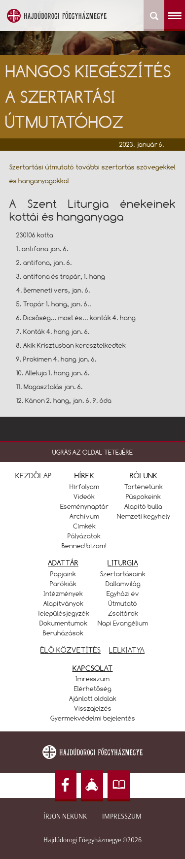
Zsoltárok (123, 613)
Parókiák (63, 584)
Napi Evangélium (123, 623)
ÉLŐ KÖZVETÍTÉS (70, 650)
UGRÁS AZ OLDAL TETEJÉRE (92, 452)
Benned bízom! (84, 546)
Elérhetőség (92, 689)
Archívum (84, 516)
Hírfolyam (84, 487)
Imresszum (92, 679)
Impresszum (122, 816)
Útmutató (123, 603)
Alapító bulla (143, 506)
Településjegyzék (63, 613)
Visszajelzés (92, 708)
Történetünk (143, 487)
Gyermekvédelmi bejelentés (92, 718)
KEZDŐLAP (33, 475)
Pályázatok (84, 536)
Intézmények (63, 593)
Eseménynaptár (84, 506)
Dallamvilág (123, 584)
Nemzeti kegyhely (143, 516)
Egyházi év (123, 593)
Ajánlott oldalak (92, 698)
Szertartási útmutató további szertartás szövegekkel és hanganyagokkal (92, 174)
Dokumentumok (63, 623)
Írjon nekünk (65, 816)
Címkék (84, 526)
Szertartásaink (123, 574)
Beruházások (63, 633)
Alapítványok (63, 603)
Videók (84, 496)
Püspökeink (143, 496)
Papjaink (63, 574)
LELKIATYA (127, 650)
